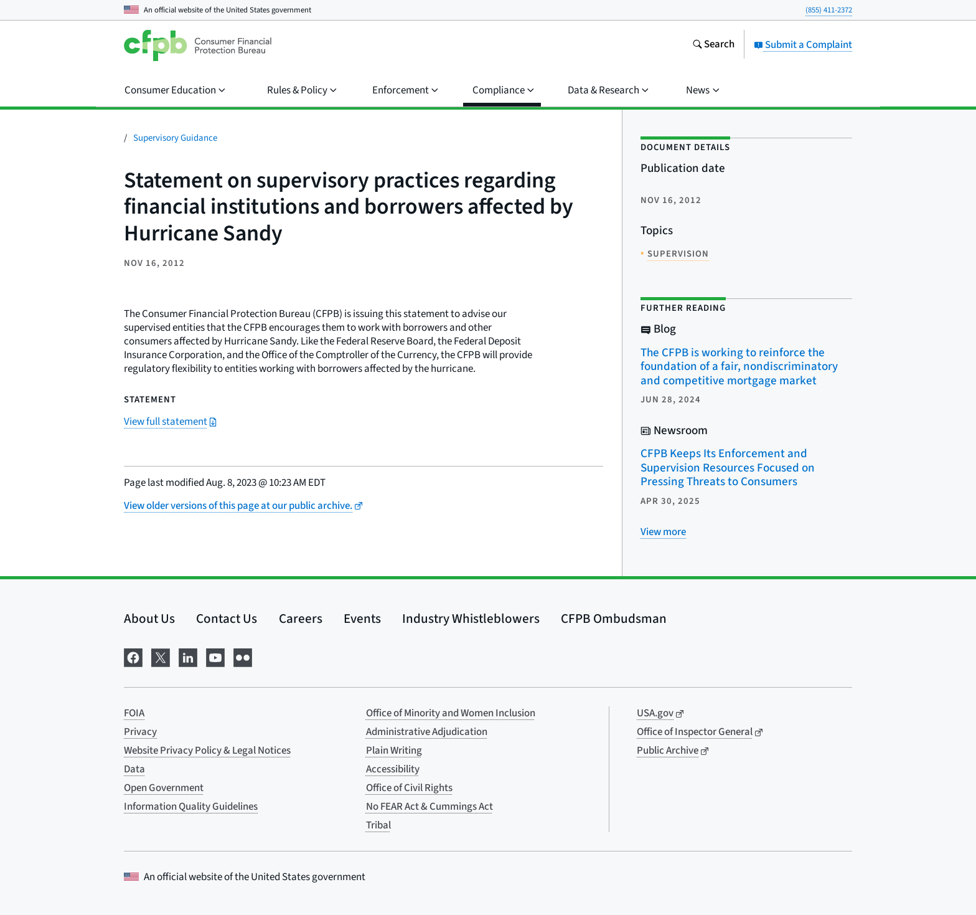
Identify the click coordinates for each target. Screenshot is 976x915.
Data (134, 769)
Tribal (378, 825)
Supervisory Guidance (175, 138)
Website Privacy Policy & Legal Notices (207, 750)
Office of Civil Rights (409, 787)
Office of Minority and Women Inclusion (450, 713)
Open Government (164, 787)
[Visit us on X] (160, 656)
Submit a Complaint (803, 44)
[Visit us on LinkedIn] (188, 656)
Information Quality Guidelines (191, 806)
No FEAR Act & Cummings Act (429, 806)
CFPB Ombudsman (614, 618)
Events (362, 618)
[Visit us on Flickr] (242, 656)
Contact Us (226, 618)
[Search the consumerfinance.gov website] (713, 45)
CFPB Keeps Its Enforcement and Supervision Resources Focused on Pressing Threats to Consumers (727, 467)
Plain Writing (394, 750)
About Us (149, 618)
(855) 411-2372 (828, 10)
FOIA (134, 713)
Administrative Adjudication (426, 731)
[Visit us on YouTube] (215, 656)
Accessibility (393, 769)
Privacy (140, 731)
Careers (300, 618)
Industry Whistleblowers (471, 618)
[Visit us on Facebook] (133, 656)
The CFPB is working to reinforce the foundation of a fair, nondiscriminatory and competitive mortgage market (739, 366)
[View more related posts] (663, 531)
